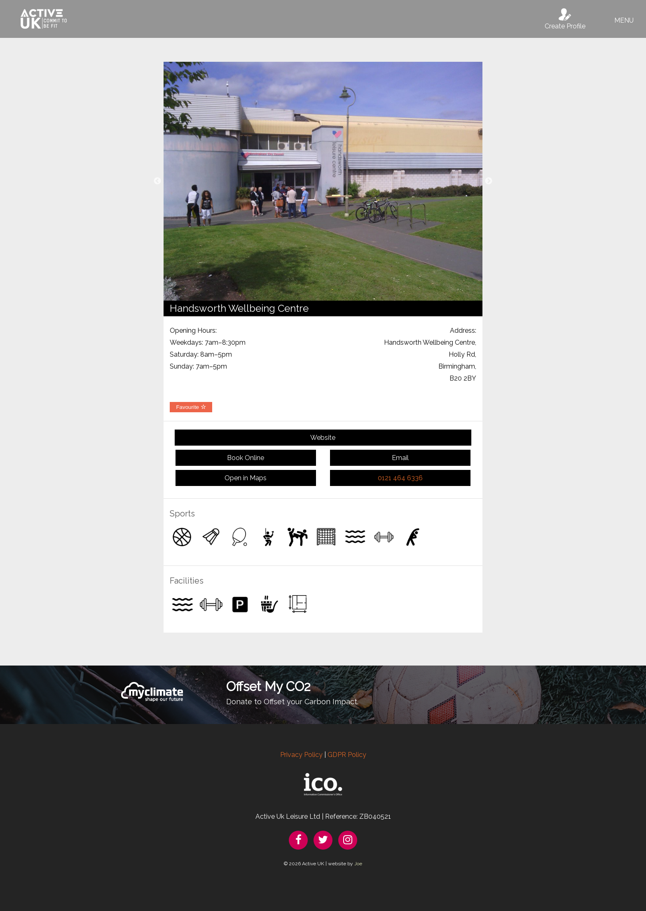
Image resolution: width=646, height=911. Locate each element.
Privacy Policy (301, 755)
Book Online (245, 458)
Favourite (191, 407)
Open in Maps (246, 478)
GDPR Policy (347, 755)
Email (400, 458)
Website (322, 437)
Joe (358, 864)
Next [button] (489, 181)
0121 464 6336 (400, 478)
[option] (323, 181)
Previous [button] (157, 181)
